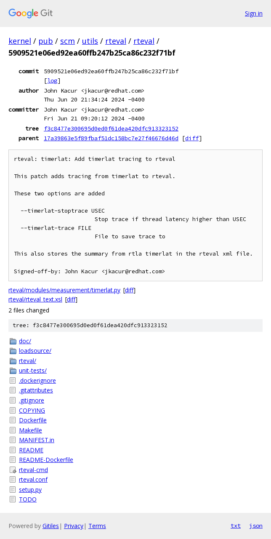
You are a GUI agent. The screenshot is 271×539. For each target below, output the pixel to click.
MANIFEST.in (36, 440)
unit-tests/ (33, 370)
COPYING (32, 410)
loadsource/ (35, 351)
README (31, 450)
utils (90, 41)
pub (45, 41)
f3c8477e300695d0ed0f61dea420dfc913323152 (111, 128)
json (256, 525)
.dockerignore (37, 380)
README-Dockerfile (46, 460)
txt (236, 525)
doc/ (25, 341)
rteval (115, 41)
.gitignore (31, 400)
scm (67, 41)
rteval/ (27, 361)
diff (192, 138)
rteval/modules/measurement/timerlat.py (64, 290)
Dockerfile (33, 420)
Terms (97, 526)
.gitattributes (36, 390)
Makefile (30, 430)
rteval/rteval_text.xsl (35, 299)
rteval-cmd (33, 470)
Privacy (73, 526)
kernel (19, 41)
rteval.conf (33, 479)
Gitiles (51, 526)
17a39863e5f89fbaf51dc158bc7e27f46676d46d (111, 138)
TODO (28, 499)
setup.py (30, 490)
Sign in (254, 13)
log (52, 80)
